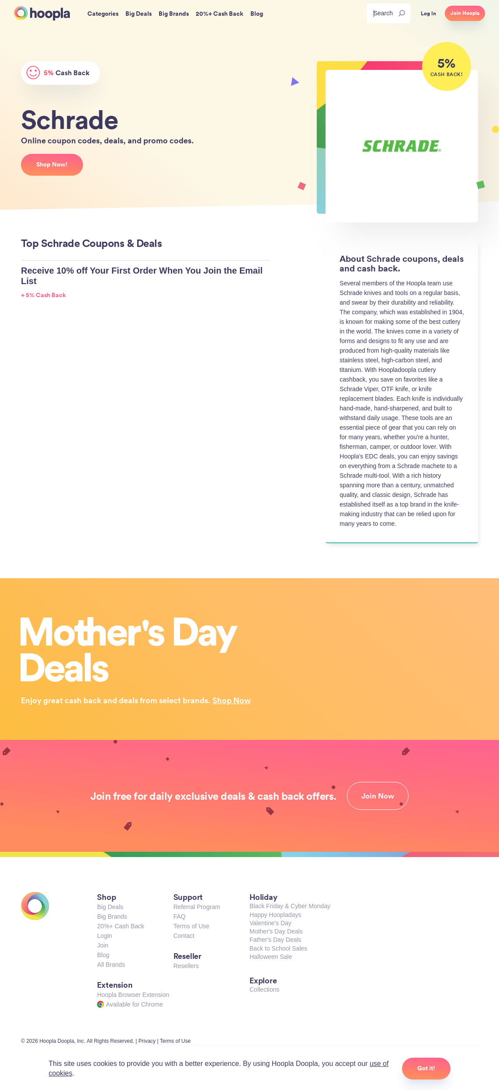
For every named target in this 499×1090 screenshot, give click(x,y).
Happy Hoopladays (275, 914)
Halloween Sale (271, 956)
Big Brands (112, 916)
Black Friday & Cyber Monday (290, 906)
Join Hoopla (464, 13)
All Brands (111, 964)
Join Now (377, 796)
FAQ (179, 916)
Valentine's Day (270, 923)
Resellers (186, 965)
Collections (264, 989)
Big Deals (110, 906)
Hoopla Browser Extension (133, 994)
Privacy (147, 1041)
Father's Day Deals (275, 939)
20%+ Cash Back (120, 926)
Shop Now (231, 700)
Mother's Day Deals (276, 931)
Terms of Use (191, 926)
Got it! (426, 1068)
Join (102, 945)
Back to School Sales (278, 948)
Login (104, 935)
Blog (103, 954)
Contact (183, 935)
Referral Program (196, 906)
